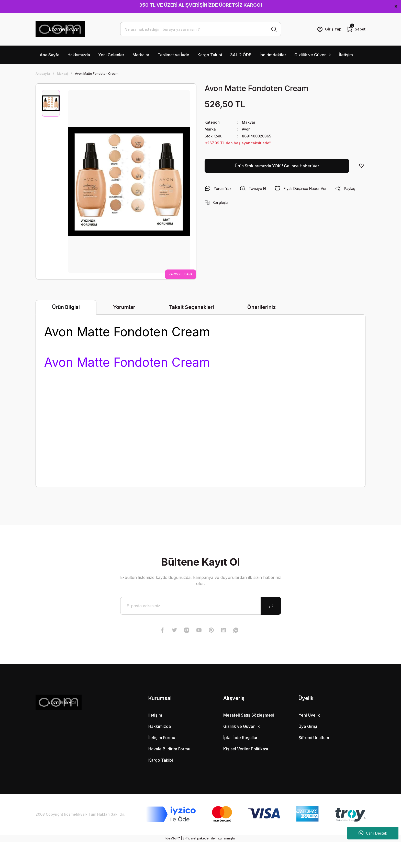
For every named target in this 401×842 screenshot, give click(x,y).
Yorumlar (124, 307)
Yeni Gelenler (111, 54)
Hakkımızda (79, 54)
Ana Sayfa (49, 54)
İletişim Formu (161, 737)
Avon (246, 129)
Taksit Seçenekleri (191, 307)
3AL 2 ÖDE (240, 54)
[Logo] (60, 29)
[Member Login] (329, 29)
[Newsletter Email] (200, 606)
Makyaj (248, 122)
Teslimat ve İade (173, 54)
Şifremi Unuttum (313, 737)
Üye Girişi (307, 726)
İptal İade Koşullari (241, 737)
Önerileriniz (261, 307)
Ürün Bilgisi (66, 307)
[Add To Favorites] (361, 166)
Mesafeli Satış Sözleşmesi (248, 715)
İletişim (346, 54)
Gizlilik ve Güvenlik (312, 54)
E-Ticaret (189, 838)
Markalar (140, 54)
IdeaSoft (172, 838)
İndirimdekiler (273, 54)
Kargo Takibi (209, 54)
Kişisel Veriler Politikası (245, 748)
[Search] (200, 29)
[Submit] (271, 606)
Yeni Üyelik (309, 715)
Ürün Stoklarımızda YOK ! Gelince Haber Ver (277, 165)
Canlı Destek (373, 833)
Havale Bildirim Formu (169, 748)
